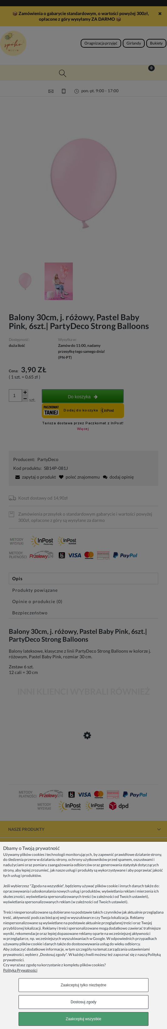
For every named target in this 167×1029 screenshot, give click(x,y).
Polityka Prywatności (20, 970)
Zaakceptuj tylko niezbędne (83, 985)
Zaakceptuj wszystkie (83, 1019)
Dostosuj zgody (83, 1002)
